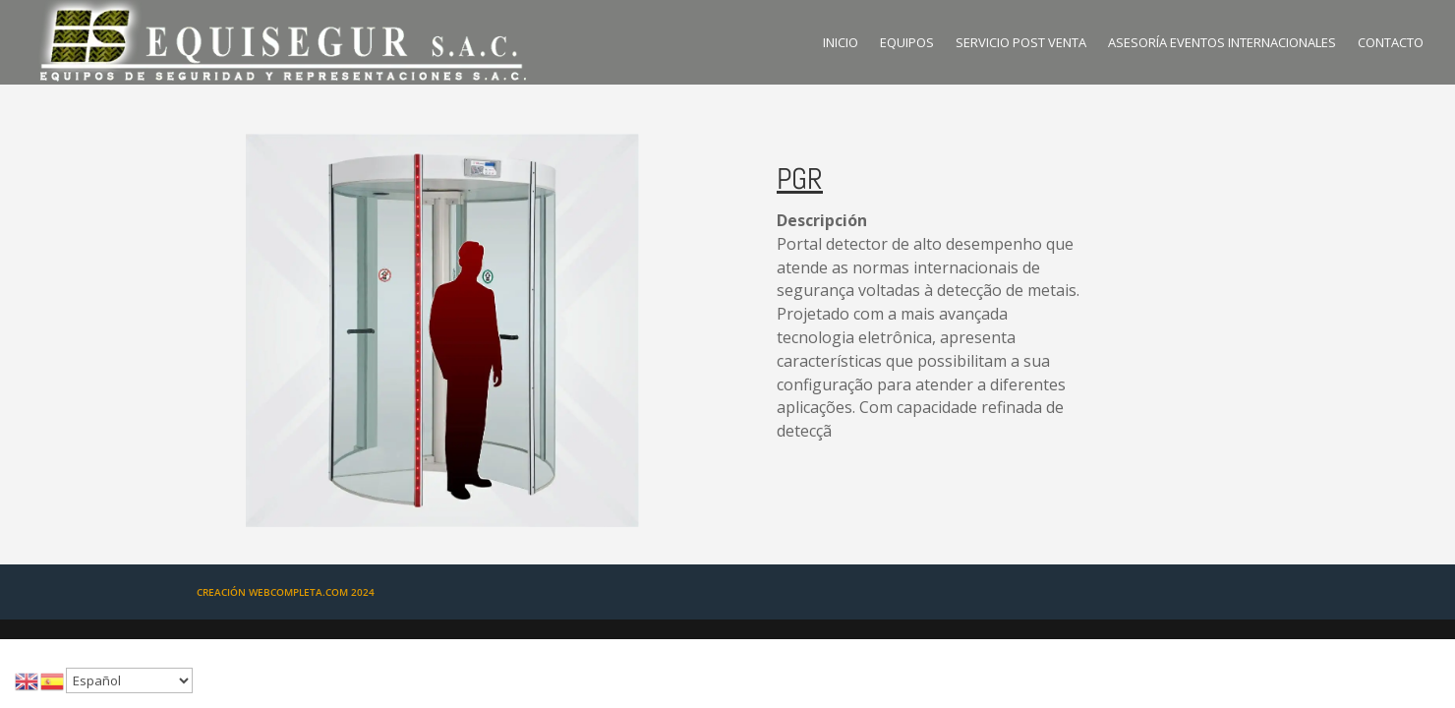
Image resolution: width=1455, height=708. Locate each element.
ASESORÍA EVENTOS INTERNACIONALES (1222, 43)
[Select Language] (129, 680)
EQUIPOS (907, 43)
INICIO (840, 43)
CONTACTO (1391, 43)
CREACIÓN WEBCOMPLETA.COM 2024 (286, 592)
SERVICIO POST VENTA (1021, 43)
